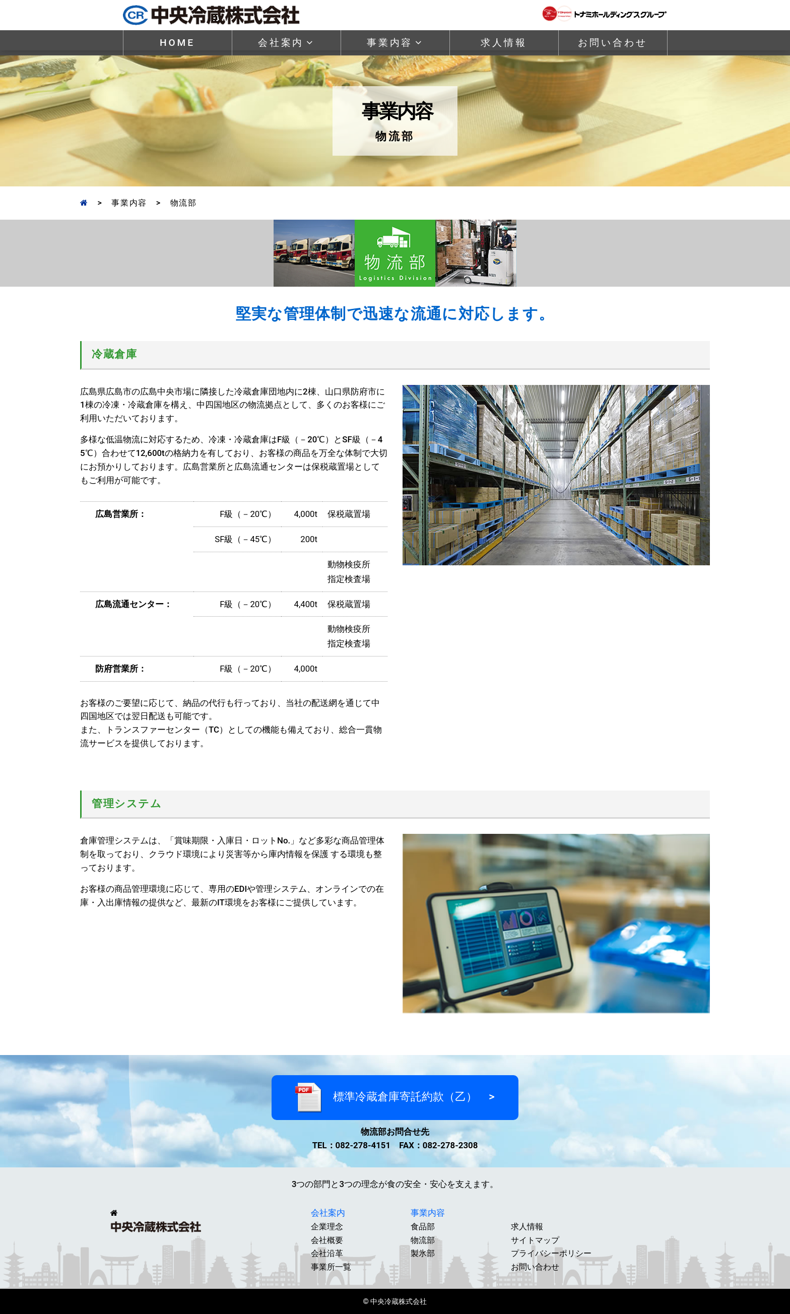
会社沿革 (327, 1253)
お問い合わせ (612, 42)
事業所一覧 (331, 1267)
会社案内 (286, 42)
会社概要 (327, 1240)
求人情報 (503, 42)
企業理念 (327, 1226)
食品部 (423, 1226)
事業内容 (395, 42)
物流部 (423, 1240)
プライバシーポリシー (551, 1253)
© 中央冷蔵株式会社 (395, 1301)
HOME (177, 42)
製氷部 (423, 1253)
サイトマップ (535, 1240)
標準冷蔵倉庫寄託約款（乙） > (394, 1097)
